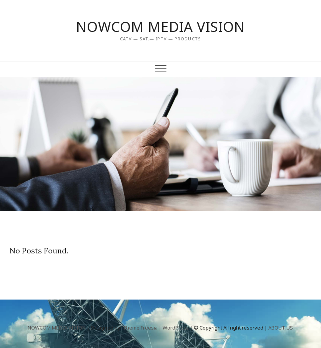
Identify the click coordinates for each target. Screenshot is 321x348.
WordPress (176, 327)
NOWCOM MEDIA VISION (160, 26)
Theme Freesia (140, 327)
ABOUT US (280, 327)
